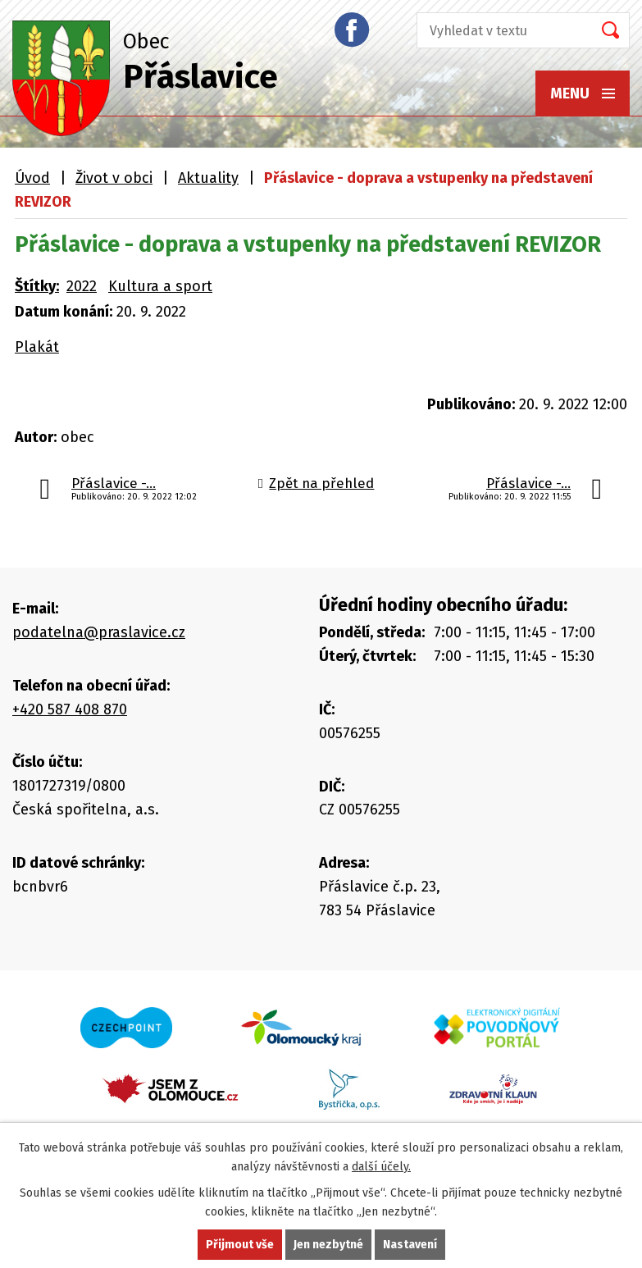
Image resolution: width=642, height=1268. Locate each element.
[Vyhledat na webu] (499, 30)
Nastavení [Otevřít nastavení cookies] (410, 1245)
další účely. (381, 1167)
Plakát (37, 347)
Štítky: (37, 286)
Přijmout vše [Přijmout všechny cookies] (240, 1245)
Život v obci (114, 178)
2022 (81, 286)
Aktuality (208, 178)
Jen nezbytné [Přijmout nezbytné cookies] (328, 1245)
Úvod (32, 178)
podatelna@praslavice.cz (98, 632)
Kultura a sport (160, 286)
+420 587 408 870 (69, 709)
